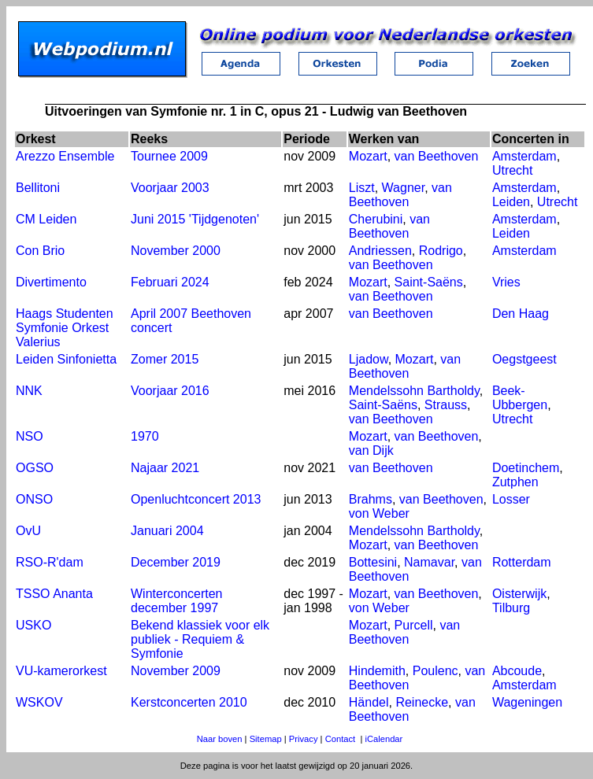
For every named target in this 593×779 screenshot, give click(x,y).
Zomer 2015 (164, 359)
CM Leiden (46, 219)
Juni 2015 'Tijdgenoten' (195, 219)
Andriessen (380, 250)
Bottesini (373, 562)
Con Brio (40, 250)
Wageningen (527, 702)
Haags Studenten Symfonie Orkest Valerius (64, 328)
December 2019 (176, 562)
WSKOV (39, 702)
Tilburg (511, 608)
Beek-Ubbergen (519, 398)
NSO (29, 436)
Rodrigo (441, 250)
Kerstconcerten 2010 (189, 702)
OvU (28, 530)
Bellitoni (38, 187)
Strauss (445, 405)
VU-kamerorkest (61, 670)
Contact (340, 739)
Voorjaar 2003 (170, 187)
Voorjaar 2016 (170, 390)
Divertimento (51, 282)
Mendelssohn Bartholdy (414, 390)
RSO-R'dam (49, 562)
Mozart (368, 156)
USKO (33, 625)
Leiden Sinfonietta (66, 359)
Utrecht (512, 170)
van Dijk (371, 450)
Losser (511, 499)
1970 (145, 436)
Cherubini (375, 219)
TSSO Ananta (54, 593)
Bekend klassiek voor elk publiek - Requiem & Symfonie (200, 639)
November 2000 (176, 250)
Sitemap (266, 739)
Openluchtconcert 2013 (196, 499)
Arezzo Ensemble (65, 156)
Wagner (403, 187)
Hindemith (377, 670)
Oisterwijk (519, 593)
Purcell (414, 625)
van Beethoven (437, 156)
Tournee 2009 (169, 156)
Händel (369, 702)
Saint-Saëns (429, 282)
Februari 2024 (170, 282)
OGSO (35, 467)
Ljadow (368, 359)
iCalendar (383, 739)
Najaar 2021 (165, 467)
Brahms (370, 499)
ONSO (34, 499)
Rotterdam (521, 562)
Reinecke (421, 702)
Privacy (303, 739)
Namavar (429, 562)
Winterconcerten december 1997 (177, 601)
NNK (29, 390)
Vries (506, 282)
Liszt (362, 187)
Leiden (511, 202)
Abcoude (517, 670)
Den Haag (520, 313)
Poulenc (435, 670)
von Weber (379, 513)
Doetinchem (525, 467)
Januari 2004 (167, 530)
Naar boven (220, 739)
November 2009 (176, 670)
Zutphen (515, 482)
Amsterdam (524, 156)
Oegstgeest (524, 359)
